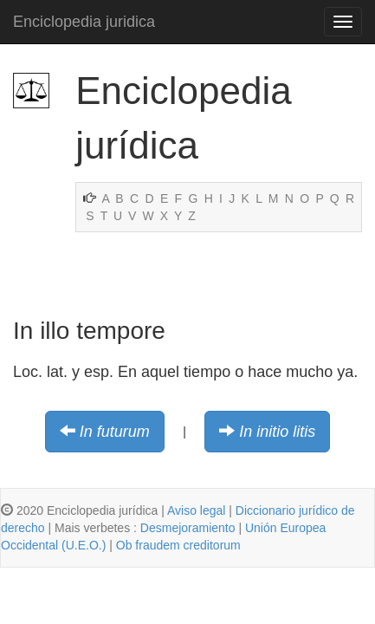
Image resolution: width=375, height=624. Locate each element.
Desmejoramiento (188, 528)
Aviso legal (196, 510)
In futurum (115, 431)
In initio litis (277, 431)
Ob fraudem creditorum (178, 545)
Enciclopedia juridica (84, 21)
